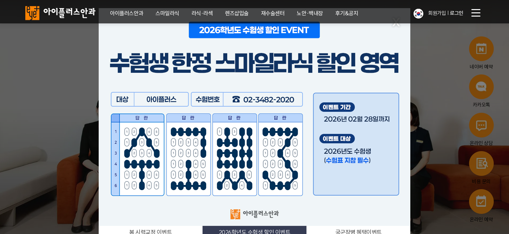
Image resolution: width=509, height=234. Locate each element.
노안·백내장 (310, 13)
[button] (418, 14)
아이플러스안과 (126, 13)
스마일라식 (167, 13)
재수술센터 (273, 13)
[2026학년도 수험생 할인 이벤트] (254, 117)
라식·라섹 (202, 13)
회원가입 (437, 13)
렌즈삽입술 (237, 13)
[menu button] (476, 13)
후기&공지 (346, 13)
